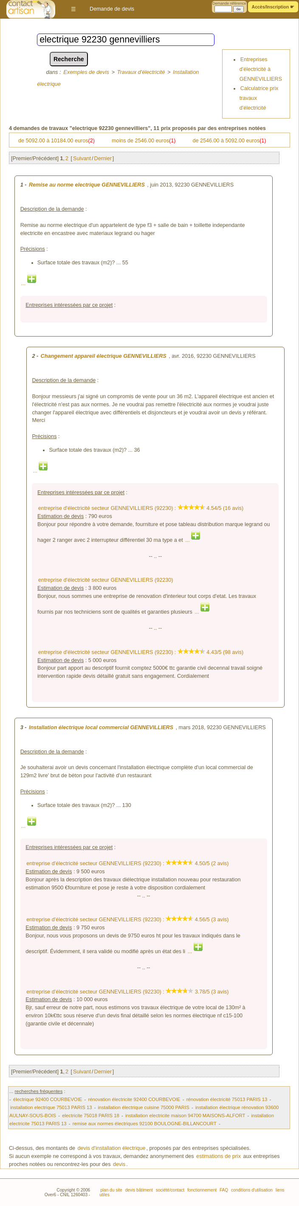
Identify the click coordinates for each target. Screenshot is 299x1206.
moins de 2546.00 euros (144, 141)
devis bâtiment (138, 1190)
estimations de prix (218, 1156)
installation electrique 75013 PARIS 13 (51, 1107)
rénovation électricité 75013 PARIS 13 (227, 1099)
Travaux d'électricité (141, 72)
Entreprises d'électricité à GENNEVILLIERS (261, 69)
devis (119, 1164)
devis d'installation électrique (112, 1148)
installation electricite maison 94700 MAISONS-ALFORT (185, 1115)
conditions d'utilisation (251, 1190)
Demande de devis (112, 9)
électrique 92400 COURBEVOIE (47, 1099)
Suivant (82, 158)
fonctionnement (201, 1190)
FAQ (223, 1190)
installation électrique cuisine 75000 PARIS (143, 1107)
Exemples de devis (86, 72)
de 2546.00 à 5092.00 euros (229, 141)
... (28, 283)
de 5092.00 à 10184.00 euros (56, 141)
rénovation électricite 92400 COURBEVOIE (134, 1099)
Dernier (103, 158)
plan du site (111, 1190)
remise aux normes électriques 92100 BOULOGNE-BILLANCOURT (145, 1123)
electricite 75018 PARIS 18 (90, 1115)
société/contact (169, 1190)
